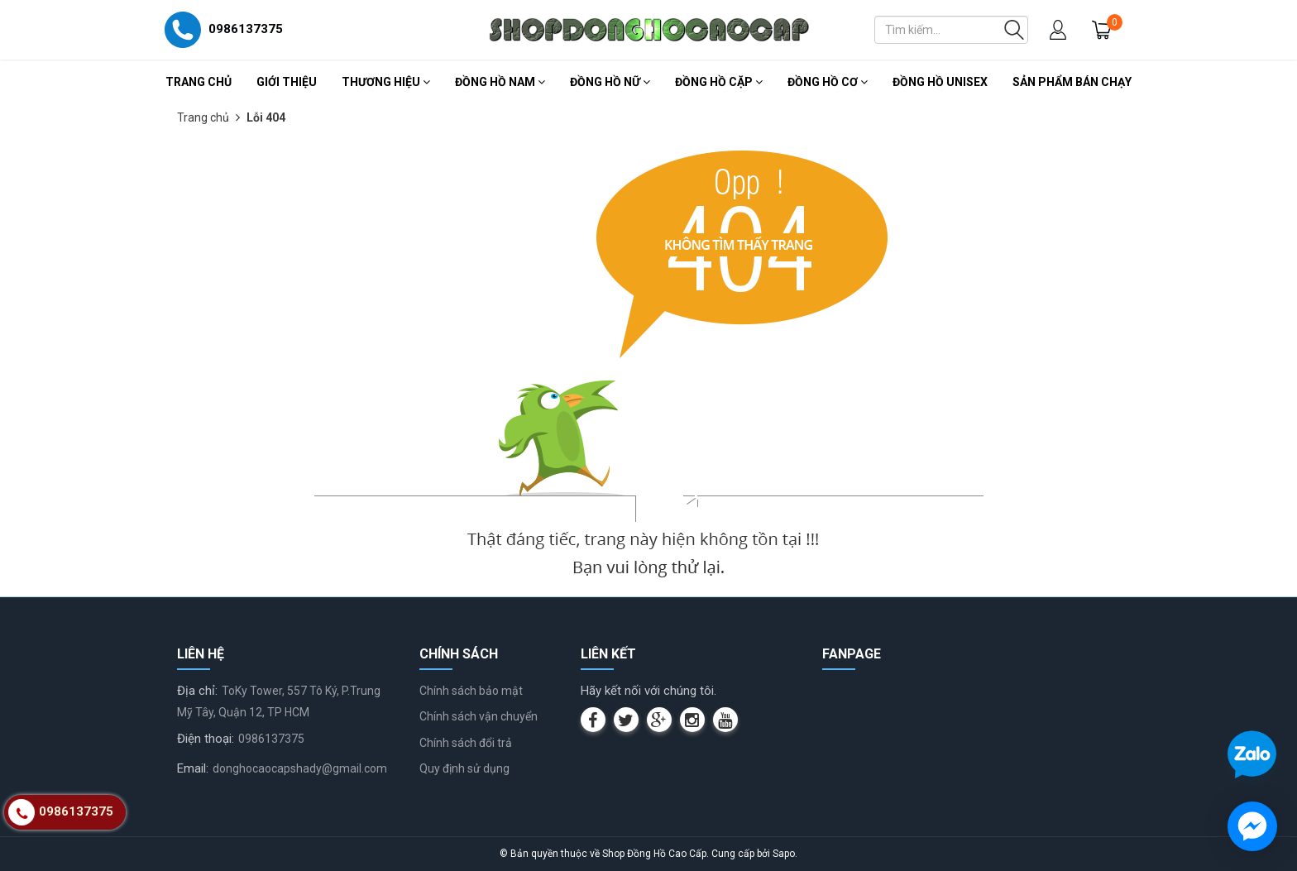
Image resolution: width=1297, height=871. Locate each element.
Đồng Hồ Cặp (719, 82)
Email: (192, 768)
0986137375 (271, 738)
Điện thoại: (205, 738)
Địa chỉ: (197, 690)
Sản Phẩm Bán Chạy (1072, 82)
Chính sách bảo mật (471, 690)
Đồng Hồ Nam (500, 82)
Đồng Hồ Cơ (827, 82)
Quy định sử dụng (464, 768)
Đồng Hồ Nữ (610, 82)
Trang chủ (198, 82)
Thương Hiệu (386, 82)
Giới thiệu (286, 82)
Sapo (784, 853)
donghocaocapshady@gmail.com (300, 768)
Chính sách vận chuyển (478, 716)
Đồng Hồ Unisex (940, 82)
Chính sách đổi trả (465, 742)
